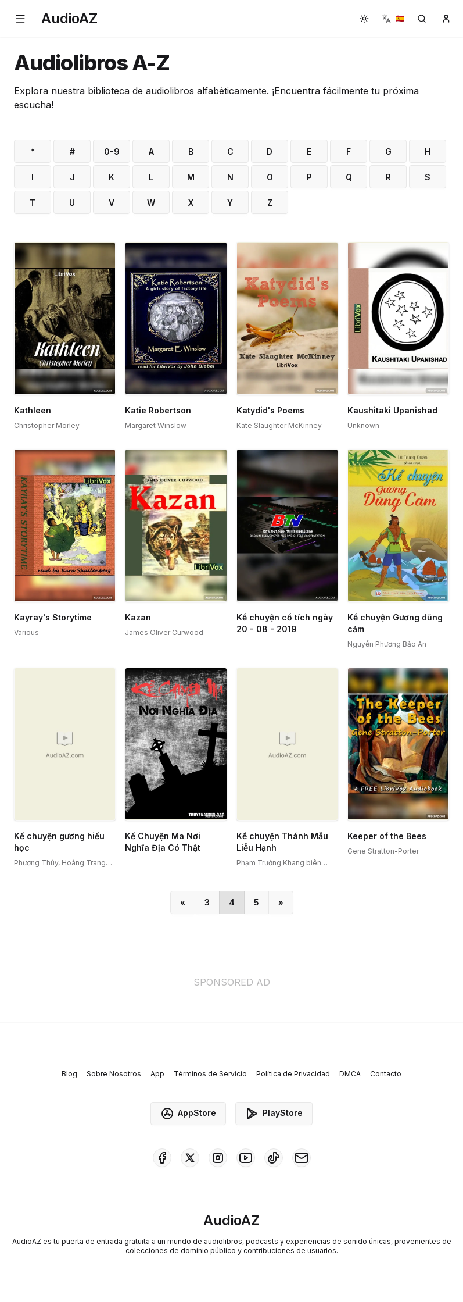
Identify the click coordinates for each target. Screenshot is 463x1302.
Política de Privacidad (293, 1073)
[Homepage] (69, 18)
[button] (20, 18)
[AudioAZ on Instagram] (218, 1157)
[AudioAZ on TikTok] (273, 1157)
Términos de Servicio (210, 1073)
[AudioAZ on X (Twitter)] (190, 1157)
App (157, 1073)
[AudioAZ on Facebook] (162, 1157)
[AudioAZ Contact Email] (301, 1157)
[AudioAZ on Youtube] (245, 1157)
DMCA (350, 1073)
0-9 (112, 151)
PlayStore (274, 1114)
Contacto (385, 1073)
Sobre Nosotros (114, 1073)
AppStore (188, 1114)
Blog (69, 1073)
